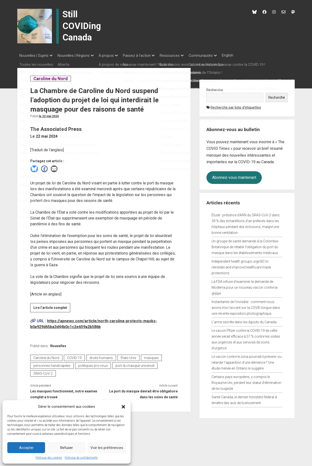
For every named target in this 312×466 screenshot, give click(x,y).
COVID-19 (74, 356)
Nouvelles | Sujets (34, 55)
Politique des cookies (49, 457)
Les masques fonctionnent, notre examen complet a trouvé (63, 393)
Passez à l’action (144, 55)
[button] (123, 406)
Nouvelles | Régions (76, 55)
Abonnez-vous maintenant (234, 176)
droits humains (101, 356)
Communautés (213, 55)
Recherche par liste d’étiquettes (236, 106)
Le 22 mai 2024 (49, 114)
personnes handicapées (51, 364)
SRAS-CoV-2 (43, 372)
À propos (111, 55)
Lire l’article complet (51, 307)
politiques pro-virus (93, 364)
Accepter (26, 448)
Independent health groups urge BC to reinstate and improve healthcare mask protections (241, 266)
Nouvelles (58, 344)
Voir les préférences (106, 448)
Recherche (214, 88)
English (242, 55)
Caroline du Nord (50, 77)
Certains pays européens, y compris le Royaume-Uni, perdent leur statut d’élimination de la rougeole (246, 381)
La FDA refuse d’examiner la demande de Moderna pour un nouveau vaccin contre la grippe (244, 286)
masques (151, 356)
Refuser (66, 448)
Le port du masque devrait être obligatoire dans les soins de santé (143, 393)
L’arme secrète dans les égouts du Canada (244, 321)
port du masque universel (135, 364)
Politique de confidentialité (81, 457)
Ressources (179, 55)
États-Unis (128, 356)
